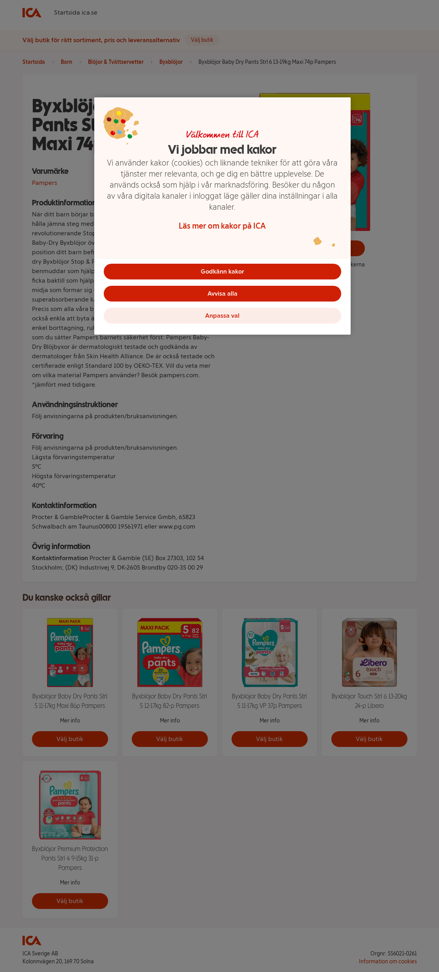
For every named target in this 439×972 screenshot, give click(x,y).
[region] (222, 216)
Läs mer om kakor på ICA (222, 226)
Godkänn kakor (222, 271)
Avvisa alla (222, 293)
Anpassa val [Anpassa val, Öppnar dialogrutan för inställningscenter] (222, 315)
